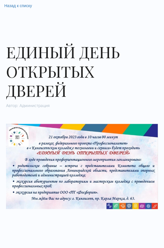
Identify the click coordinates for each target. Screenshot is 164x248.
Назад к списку (18, 5)
